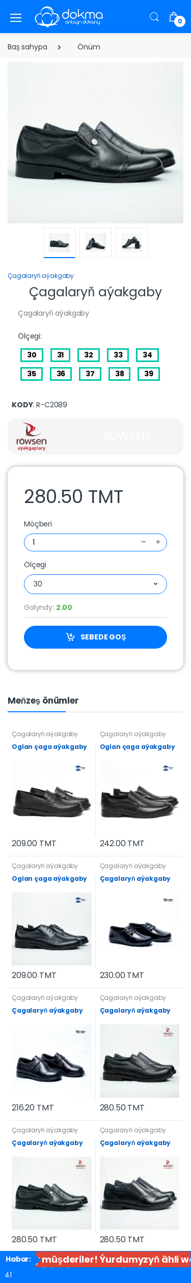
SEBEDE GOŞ (95, 637)
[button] (154, 16)
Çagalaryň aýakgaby (41, 275)
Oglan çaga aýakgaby (49, 746)
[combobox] (95, 584)
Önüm (88, 47)
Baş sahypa (27, 47)
